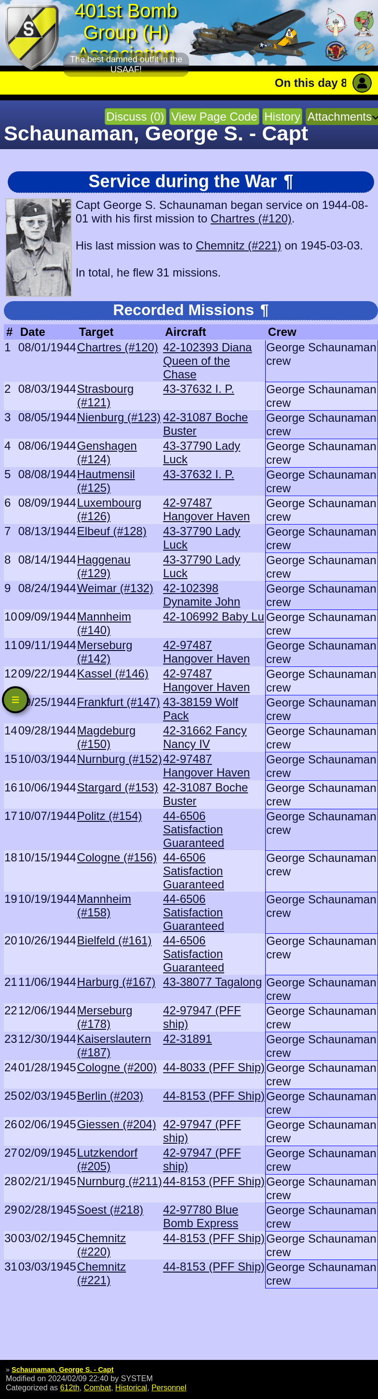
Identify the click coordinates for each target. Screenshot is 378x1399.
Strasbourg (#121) (105, 395)
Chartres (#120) (251, 218)
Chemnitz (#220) (101, 1245)
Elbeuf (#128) (112, 531)
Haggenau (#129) (104, 566)
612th (70, 1387)
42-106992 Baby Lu (213, 616)
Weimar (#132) (115, 588)
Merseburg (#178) (105, 1017)
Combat (97, 1387)
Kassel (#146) (112, 673)
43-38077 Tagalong (212, 981)
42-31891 (187, 1038)
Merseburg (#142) (105, 651)
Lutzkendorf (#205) (107, 1159)
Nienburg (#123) (119, 417)
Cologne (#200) (117, 1067)
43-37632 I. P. (198, 388)
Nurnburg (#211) (119, 1181)
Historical (131, 1387)
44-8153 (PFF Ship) (214, 1095)
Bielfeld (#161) (114, 940)
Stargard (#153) (117, 787)
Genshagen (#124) (107, 452)
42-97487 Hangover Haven (206, 509)
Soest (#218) (110, 1209)
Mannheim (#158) (104, 905)
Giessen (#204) (116, 1124)
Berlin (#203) (110, 1095)
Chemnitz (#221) (238, 245)
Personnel (168, 1387)
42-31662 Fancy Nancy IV (204, 737)
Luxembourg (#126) (109, 509)
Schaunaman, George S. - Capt (62, 1369)
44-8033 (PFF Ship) (214, 1067)
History (282, 116)
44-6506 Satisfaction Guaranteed (193, 829)
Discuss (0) (135, 116)
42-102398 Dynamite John (201, 595)
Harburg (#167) (116, 981)
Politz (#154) (109, 815)
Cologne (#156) (117, 857)
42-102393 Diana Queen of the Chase (207, 361)
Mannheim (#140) (104, 623)
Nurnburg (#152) (119, 758)
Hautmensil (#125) (106, 481)
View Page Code (214, 116)
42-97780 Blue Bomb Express (200, 1216)
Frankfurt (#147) (118, 701)
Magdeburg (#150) (106, 737)
